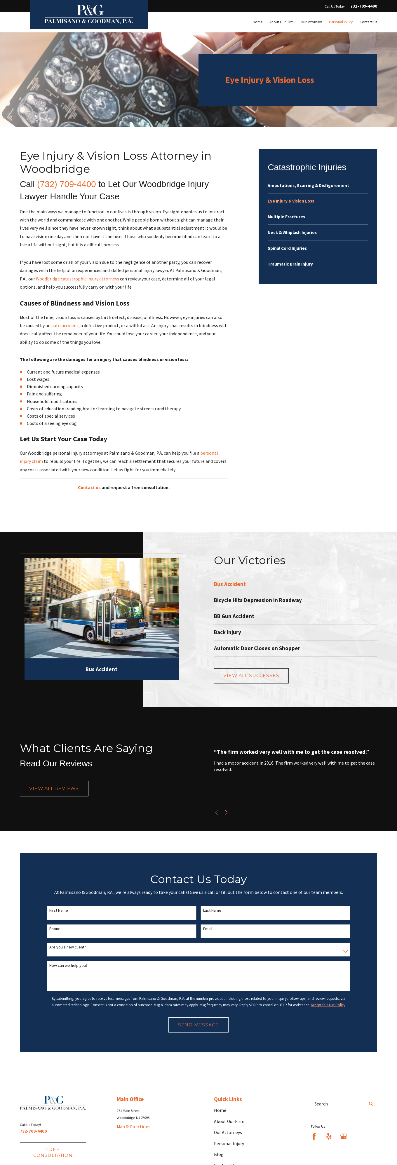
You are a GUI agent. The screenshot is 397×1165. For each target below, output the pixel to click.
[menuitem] (318, 185)
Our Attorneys (228, 1132)
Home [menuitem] (257, 22)
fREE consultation (52, 1152)
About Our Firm (229, 1121)
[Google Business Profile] (343, 1136)
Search (321, 1104)
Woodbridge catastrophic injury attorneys (77, 279)
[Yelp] (329, 1136)
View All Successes (257, 675)
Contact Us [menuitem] (368, 22)
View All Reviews (54, 790)
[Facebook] (314, 1136)
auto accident (65, 325)
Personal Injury (229, 1143)
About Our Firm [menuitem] (281, 22)
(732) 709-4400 (66, 184)
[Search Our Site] (371, 1104)
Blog (219, 1154)
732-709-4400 (363, 6)
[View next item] (231, 812)
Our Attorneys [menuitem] (311, 22)
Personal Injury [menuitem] (341, 22)
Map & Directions (133, 1126)
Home (220, 1110)
